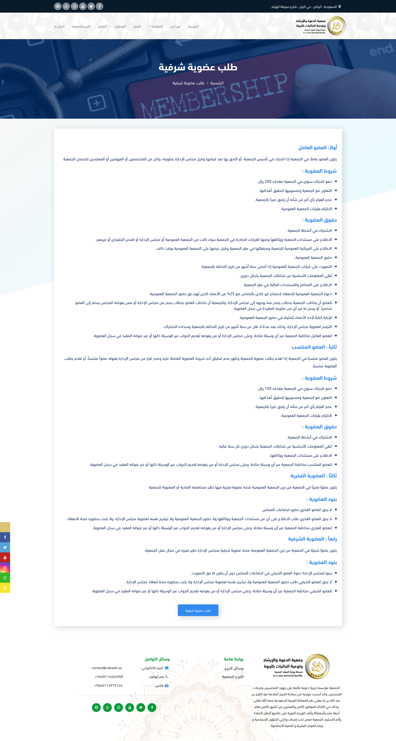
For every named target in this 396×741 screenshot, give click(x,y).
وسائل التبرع (234, 668)
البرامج (102, 26)
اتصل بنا (59, 26)
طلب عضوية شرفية (198, 610)
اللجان (137, 26)
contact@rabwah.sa (107, 667)
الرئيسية (193, 26)
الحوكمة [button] (155, 26)
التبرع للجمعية (81, 26)
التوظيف (120, 26)
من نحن (175, 26)
